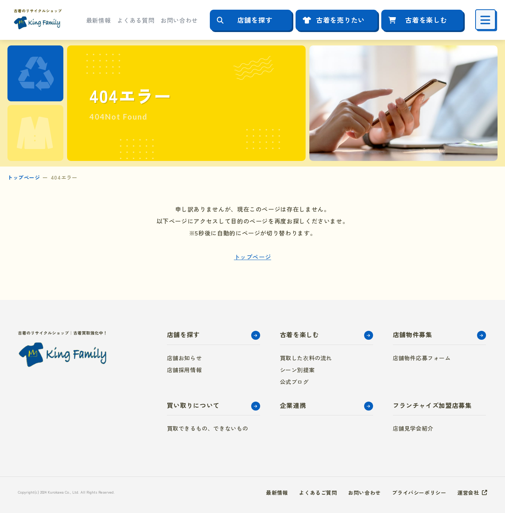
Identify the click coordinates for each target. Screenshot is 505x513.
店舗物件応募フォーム (422, 358)
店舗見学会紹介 (413, 428)
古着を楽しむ (426, 20)
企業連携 (293, 405)
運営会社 (468, 492)
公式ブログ (294, 382)
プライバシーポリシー (419, 492)
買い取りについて (193, 405)
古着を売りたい (340, 20)
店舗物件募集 (412, 334)
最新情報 (98, 20)
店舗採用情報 (184, 370)
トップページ (23, 177)
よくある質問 (135, 20)
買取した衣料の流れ (306, 358)
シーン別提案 (297, 370)
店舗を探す (254, 20)
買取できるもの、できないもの (207, 428)
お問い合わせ (179, 20)
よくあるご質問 (318, 492)
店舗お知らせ (184, 358)
